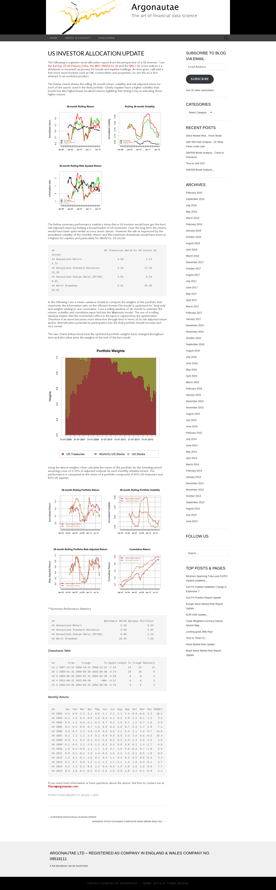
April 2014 (191, 458)
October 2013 (193, 495)
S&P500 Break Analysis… (200, 169)
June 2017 (192, 287)
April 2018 (191, 249)
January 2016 (193, 394)
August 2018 (193, 243)
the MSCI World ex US (104, 66)
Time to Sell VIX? (195, 163)
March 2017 (192, 306)
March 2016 (192, 382)
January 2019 (193, 230)
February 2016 (194, 388)
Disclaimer (107, 38)
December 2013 (195, 483)
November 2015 (195, 407)
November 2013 (195, 489)
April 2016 (191, 375)
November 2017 (195, 262)
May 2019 (191, 211)
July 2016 (191, 357)
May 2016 (191, 369)
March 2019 (192, 218)
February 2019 (194, 224)
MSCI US (134, 66)
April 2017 (191, 300)
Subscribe (200, 79)
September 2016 (195, 344)
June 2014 (192, 445)
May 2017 (191, 293)
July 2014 (191, 439)
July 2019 (191, 205)
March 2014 (192, 464)
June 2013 (192, 521)
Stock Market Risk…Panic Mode (204, 135)
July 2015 (191, 420)
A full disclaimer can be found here (69, 865)
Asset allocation (67, 795)
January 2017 (193, 319)
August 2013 (193, 508)
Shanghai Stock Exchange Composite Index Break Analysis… (129, 821)
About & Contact (78, 38)
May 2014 (191, 451)
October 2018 (193, 236)
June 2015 (192, 426)
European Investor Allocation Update (72, 817)
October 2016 (193, 338)
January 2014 (193, 477)
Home (54, 38)
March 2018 (192, 255)
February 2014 (194, 470)
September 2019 (195, 199)
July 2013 (191, 514)
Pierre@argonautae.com (63, 786)
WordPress (128, 883)
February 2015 (194, 432)
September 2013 (195, 502)
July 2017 (191, 281)
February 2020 (194, 192)
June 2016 (192, 363)
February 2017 (194, 312)
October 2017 (193, 268)
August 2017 (193, 274)
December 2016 (195, 325)
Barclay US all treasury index (71, 66)
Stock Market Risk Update (200, 644)
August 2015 (193, 413)
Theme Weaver (177, 883)
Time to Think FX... (196, 638)
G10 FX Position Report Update (203, 597)
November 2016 (195, 331)
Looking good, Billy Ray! (199, 631)
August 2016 (193, 350)
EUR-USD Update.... (197, 614)
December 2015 (195, 401)
